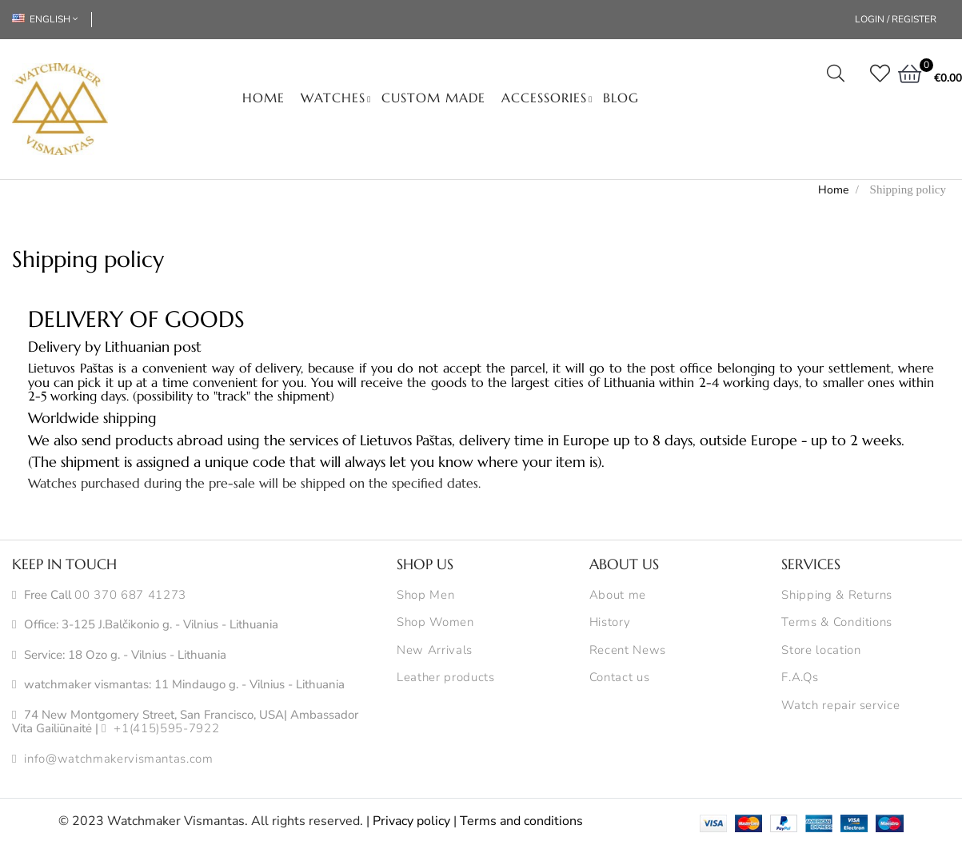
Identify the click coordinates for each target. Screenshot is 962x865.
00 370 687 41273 (130, 595)
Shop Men (425, 595)
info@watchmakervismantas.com (118, 759)
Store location (820, 651)
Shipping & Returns (836, 595)
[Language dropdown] (52, 19)
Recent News (627, 651)
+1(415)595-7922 (166, 729)
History (610, 623)
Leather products (445, 678)
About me (617, 595)
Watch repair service (840, 706)
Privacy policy (411, 821)
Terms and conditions (521, 821)
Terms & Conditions (836, 623)
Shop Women (435, 623)
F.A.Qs (799, 678)
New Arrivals (435, 651)
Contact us (619, 678)
